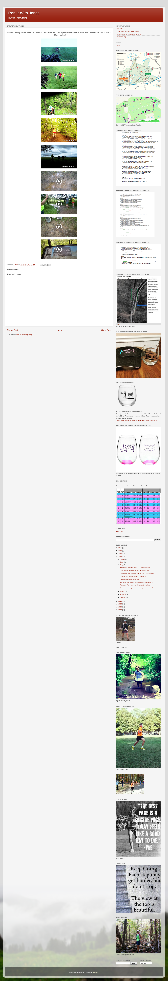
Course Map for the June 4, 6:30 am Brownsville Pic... (137, 573)
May (121, 565)
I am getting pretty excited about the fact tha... (135, 570)
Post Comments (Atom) (24, 335)
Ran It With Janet (23, 13)
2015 (120, 601)
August (122, 559)
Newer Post (12, 330)
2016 (120, 556)
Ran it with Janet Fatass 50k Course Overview (135, 567)
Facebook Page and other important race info (135, 585)
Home (59, 330)
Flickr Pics (119, 531)
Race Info (119, 29)
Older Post (106, 330)
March (122, 591)
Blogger (95, 972)
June (122, 562)
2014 (120, 604)
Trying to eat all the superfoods (130, 579)
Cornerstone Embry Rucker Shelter (127, 31)
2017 (120, 553)
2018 (120, 551)
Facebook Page (121, 37)
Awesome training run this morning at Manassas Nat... (138, 588)
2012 (120, 610)
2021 (120, 548)
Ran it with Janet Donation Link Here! (128, 34)
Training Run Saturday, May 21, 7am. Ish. (133, 576)
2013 (120, 607)
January (123, 597)
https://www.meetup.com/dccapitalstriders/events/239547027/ (136, 420)
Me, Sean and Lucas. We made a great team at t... (136, 582)
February (123, 594)
